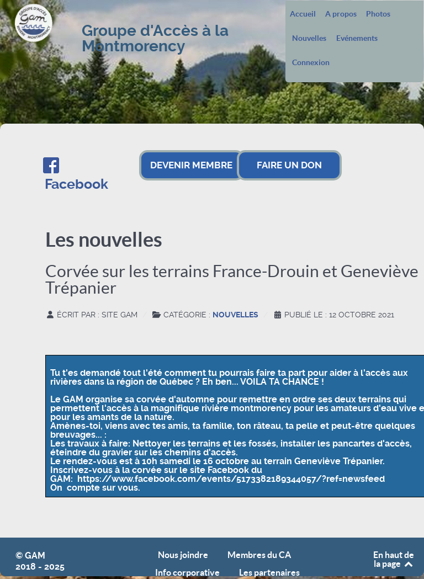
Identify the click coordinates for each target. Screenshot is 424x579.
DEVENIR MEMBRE (191, 165)
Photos (378, 14)
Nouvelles (309, 39)
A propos (341, 14)
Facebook (76, 184)
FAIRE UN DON (289, 165)
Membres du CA (259, 555)
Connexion (311, 63)
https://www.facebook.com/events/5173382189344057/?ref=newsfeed (231, 479)
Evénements (357, 39)
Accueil (303, 14)
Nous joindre (183, 555)
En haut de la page (393, 559)
